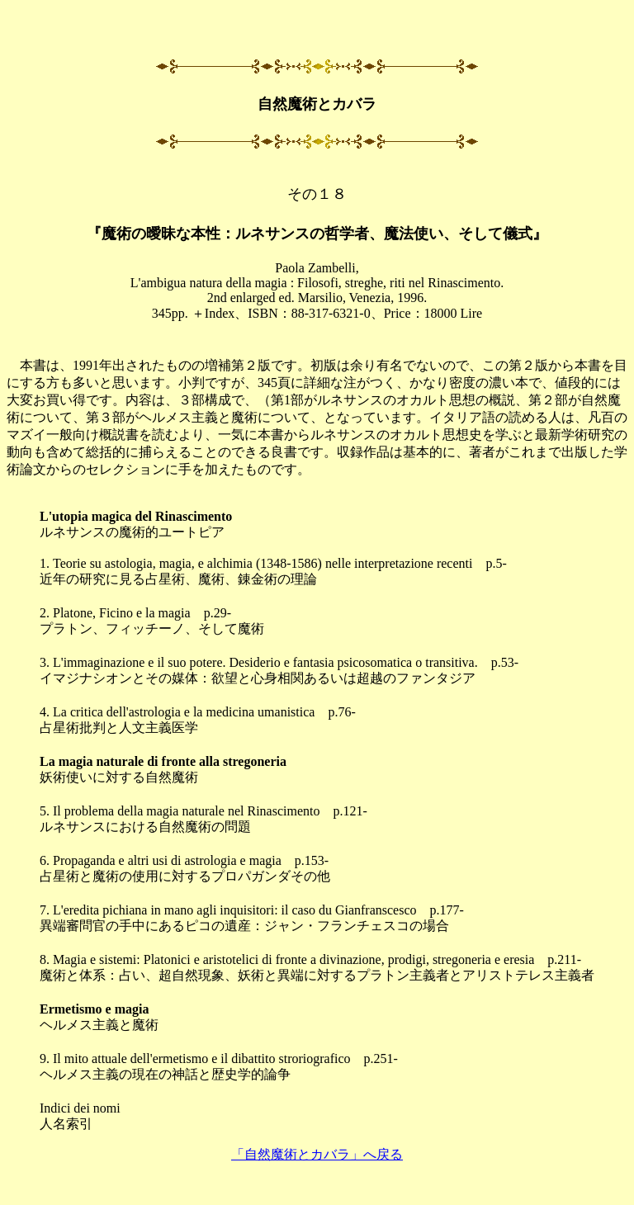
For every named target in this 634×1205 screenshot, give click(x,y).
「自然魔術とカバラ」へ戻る (317, 1154)
